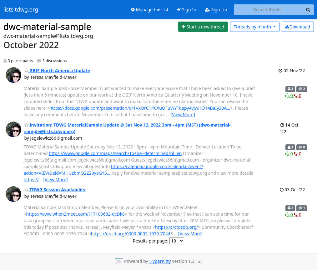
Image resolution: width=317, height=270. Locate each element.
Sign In (186, 9)
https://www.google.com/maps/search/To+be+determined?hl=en (115, 153)
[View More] (183, 115)
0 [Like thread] (289, 95)
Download (297, 27)
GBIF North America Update (57, 70)
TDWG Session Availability (55, 189)
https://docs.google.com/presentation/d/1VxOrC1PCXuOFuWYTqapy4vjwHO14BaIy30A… (139, 108)
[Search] (308, 9)
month (253, 27)
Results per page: (151, 241)
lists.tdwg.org (20, 9)
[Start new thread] (203, 27)
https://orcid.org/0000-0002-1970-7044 (131, 234)
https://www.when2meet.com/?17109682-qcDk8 (75, 214)
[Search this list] (268, 9)
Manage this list (150, 9)
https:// (31, 179)
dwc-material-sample (47, 26)
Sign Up (216, 9)
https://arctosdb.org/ (176, 227)
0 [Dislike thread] (297, 95)
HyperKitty (160, 261)
